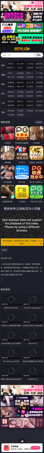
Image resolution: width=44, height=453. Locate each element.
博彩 (3, 65)
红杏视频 (11, 115)
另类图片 (39, 96)
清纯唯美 (20, 96)
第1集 (4, 250)
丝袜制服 (20, 77)
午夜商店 (20, 111)
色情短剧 (20, 115)
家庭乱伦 (20, 101)
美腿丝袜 (11, 96)
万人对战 (30, 64)
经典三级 (20, 86)
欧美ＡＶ (30, 73)
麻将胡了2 (11, 68)
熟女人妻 (11, 77)
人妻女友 (30, 101)
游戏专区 (39, 64)
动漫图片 (39, 92)
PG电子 (11, 64)
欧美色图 (30, 92)
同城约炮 (11, 111)
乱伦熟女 (30, 86)
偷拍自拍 (20, 82)
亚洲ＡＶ (11, 73)
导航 (3, 112)
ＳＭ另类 (39, 77)
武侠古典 (39, 101)
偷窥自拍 (11, 92)
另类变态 (39, 86)
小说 (3, 103)
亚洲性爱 (11, 82)
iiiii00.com (22, 49)
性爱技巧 (39, 105)
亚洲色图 (20, 92)
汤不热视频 (39, 111)
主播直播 (30, 77)
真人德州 (20, 64)
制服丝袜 (11, 86)
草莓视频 (30, 111)
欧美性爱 (39, 82)
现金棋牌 (30, 68)
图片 (3, 93)
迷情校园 (11, 105)
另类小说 (20, 105)
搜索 (38, 55)
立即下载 (35, 448)
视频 (3, 74)
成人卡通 (30, 82)
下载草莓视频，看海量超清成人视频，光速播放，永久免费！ (22, 242)
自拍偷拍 (20, 73)
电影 (3, 84)
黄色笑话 (30, 105)
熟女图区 (30, 96)
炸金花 (20, 68)
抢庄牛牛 (39, 68)
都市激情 (11, 101)
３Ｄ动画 (39, 73)
